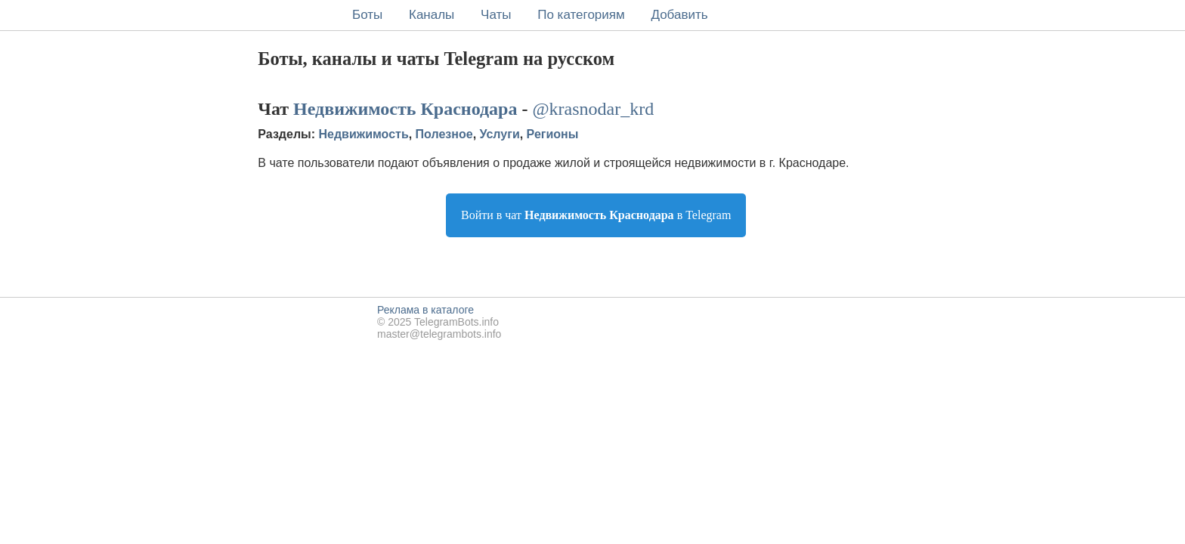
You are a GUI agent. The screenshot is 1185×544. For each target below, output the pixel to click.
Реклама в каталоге (425, 310)
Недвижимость (364, 134)
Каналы (431, 15)
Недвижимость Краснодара (405, 109)
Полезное (444, 134)
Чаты (496, 15)
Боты (367, 15)
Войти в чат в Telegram (596, 215)
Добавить (679, 15)
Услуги (500, 134)
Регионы (553, 134)
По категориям (580, 15)
